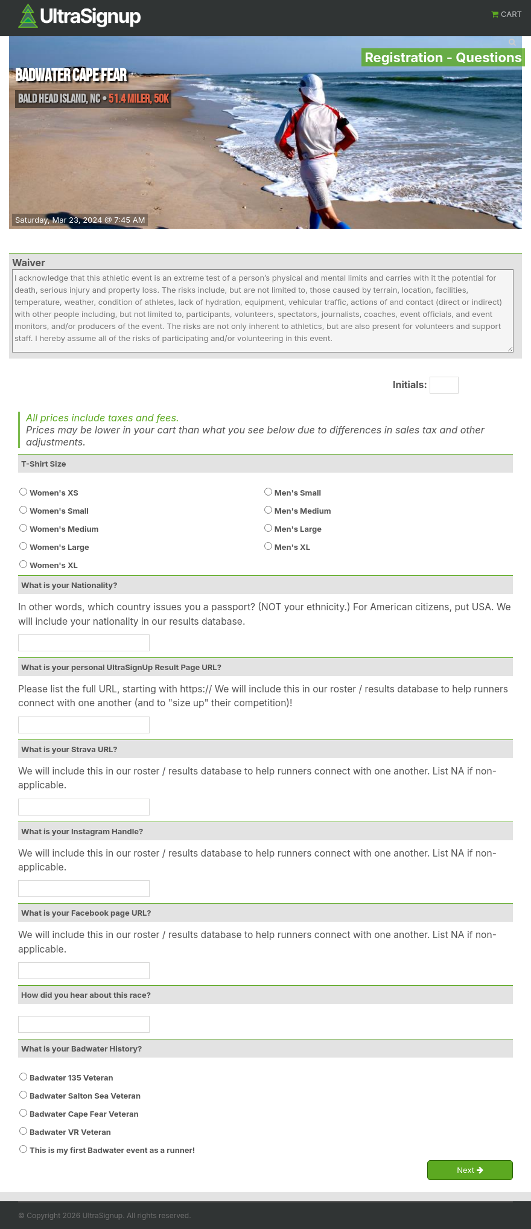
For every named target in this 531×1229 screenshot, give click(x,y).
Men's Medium (303, 511)
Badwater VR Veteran (70, 1132)
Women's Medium (64, 529)
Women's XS (54, 492)
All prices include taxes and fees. (102, 418)
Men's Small (298, 492)
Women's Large (59, 547)
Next (470, 1170)
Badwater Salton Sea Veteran (85, 1095)
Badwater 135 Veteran (71, 1077)
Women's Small (59, 511)
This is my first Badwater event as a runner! (112, 1150)
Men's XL (292, 547)
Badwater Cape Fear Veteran (84, 1114)
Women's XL (54, 565)
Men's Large (298, 529)
